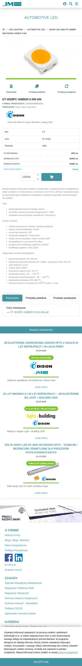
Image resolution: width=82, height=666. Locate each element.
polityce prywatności (68, 652)
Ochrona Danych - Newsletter (21, 603)
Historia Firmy (12, 535)
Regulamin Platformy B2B (19, 588)
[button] (11, 88)
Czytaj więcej (41, 387)
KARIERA (12, 622)
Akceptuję (40, 662)
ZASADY (11, 578)
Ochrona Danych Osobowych (21, 598)
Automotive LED (36, 29)
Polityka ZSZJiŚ (14, 608)
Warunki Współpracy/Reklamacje (23, 583)
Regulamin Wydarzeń (17, 593)
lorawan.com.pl (13, 569)
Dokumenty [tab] (12, 298)
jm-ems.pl (10, 564)
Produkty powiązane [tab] (64, 298)
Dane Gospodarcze (16, 545)
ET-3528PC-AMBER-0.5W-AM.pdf (29, 312)
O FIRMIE (12, 530)
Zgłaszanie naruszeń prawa (20, 613)
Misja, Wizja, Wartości (17, 540)
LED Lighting (16, 29)
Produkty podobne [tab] (36, 298)
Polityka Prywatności (16, 550)
